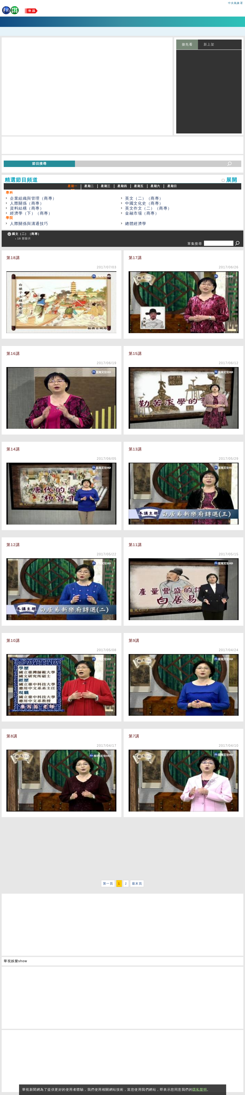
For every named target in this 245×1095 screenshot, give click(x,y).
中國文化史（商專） (144, 203)
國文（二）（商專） (26, 233)
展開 (231, 180)
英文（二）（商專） (144, 198)
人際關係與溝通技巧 (29, 223)
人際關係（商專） (27, 203)
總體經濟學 (135, 223)
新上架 (209, 44)
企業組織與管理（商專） (33, 198)
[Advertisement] (122, 850)
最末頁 (137, 883)
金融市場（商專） (142, 213)
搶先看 (187, 44)
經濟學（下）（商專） (31, 213)
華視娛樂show (15, 961)
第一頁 (108, 883)
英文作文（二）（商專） (148, 208)
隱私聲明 (199, 1089)
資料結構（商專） (27, 208)
